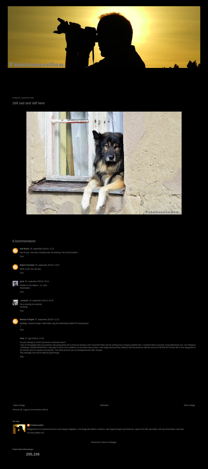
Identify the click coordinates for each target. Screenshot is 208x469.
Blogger (113, 442)
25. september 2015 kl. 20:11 (37, 281)
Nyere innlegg (19, 405)
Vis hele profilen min (35, 433)
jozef (22, 281)
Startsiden (104, 405)
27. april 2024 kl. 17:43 (34, 338)
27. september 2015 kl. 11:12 (47, 319)
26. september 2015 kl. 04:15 (41, 300)
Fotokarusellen (36, 425)
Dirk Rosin (24, 249)
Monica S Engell (27, 319)
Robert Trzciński (27, 265)
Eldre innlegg (189, 405)
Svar (22, 256)
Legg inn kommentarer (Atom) (35, 410)
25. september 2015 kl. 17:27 (42, 249)
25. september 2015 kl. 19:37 (47, 265)
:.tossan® (24, 300)
